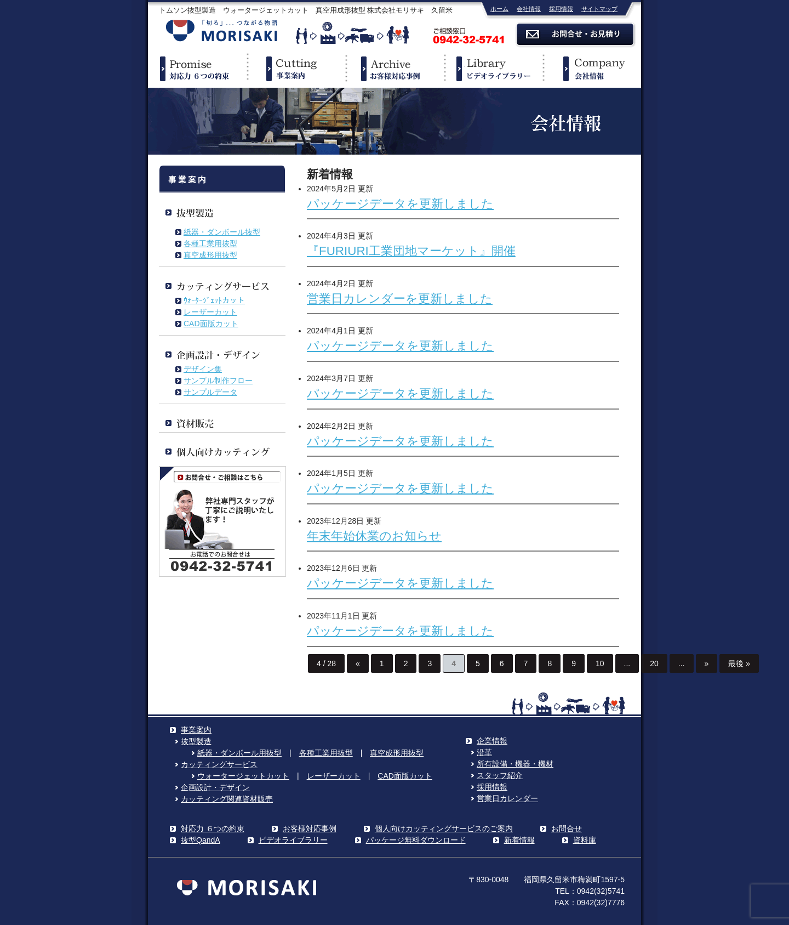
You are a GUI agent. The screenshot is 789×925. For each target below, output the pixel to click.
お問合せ (566, 828)
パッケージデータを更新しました (400, 204)
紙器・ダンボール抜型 (222, 232)
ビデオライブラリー (493, 68)
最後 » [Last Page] (739, 663)
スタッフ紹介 (500, 775)
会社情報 (529, 8)
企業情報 (591, 68)
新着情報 (519, 840)
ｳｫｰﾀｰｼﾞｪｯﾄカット (214, 300)
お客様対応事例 (309, 828)
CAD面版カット (211, 323)
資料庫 (584, 840)
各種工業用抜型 (210, 243)
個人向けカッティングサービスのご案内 (444, 828)
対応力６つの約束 (197, 68)
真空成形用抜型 (210, 255)
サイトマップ (599, 8)
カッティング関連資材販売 (227, 799)
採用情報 (561, 8)
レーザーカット (210, 312)
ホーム (499, 8)
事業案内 (296, 68)
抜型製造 (196, 741)
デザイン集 (203, 369)
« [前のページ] (358, 663)
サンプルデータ (210, 392)
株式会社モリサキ (221, 31)
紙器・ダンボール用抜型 (239, 752)
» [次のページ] (707, 663)
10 (600, 663)
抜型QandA (200, 840)
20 (654, 663)
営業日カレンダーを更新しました (400, 298)
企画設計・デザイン (215, 787)
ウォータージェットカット (243, 775)
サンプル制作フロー (218, 380)
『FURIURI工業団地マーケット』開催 (411, 251)
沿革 (484, 752)
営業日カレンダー (507, 798)
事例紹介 (394, 68)
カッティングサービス (219, 764)
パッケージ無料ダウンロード (416, 840)
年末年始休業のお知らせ (374, 536)
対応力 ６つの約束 (212, 828)
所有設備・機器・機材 (515, 763)
